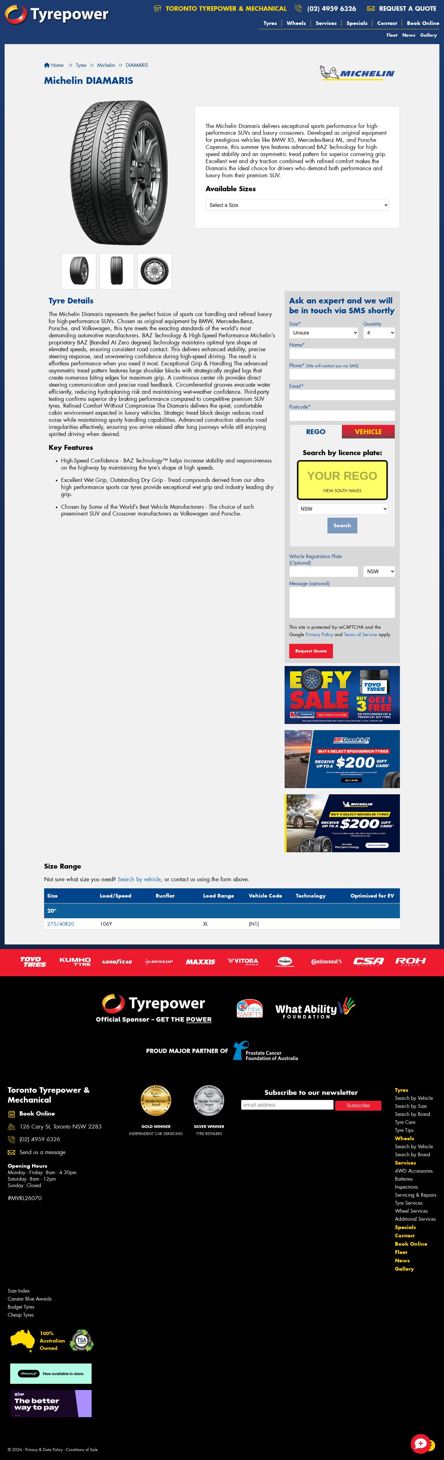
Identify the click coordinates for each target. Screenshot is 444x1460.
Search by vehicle (139, 879)
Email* (296, 386)
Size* (295, 324)
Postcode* (300, 407)
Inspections (406, 1187)
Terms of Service (360, 634)
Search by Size (411, 1106)
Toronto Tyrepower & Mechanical (220, 8)
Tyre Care (405, 1122)
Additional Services (415, 1219)
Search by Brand (412, 1114)
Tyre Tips (404, 1130)
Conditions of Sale (82, 1449)
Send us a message (42, 1152)
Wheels (296, 23)
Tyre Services (408, 1203)
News (408, 35)
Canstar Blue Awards (29, 1299)
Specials (357, 23)
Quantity (372, 324)
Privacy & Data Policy (44, 1449)
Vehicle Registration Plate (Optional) (315, 559)
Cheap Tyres (21, 1315)
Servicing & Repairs (415, 1195)
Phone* (324, 365)
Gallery (428, 35)
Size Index (19, 1291)
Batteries (404, 1179)
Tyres (270, 23)
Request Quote (311, 651)
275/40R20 (60, 924)
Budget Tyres (21, 1307)
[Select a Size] (297, 205)
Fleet (392, 35)
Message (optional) (309, 583)
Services (326, 23)
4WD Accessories (414, 1171)
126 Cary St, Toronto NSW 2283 (60, 1126)
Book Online (423, 23)
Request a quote (401, 8)
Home (54, 65)
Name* (297, 345)
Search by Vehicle (414, 1098)
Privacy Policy (319, 634)
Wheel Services (411, 1211)
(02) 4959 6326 (331, 8)
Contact (387, 23)
